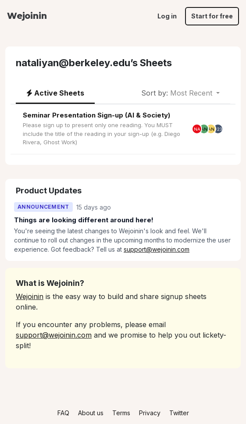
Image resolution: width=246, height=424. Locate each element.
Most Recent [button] (177, 93)
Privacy (149, 413)
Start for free (212, 16)
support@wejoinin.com (156, 249)
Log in (167, 16)
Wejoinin (26, 16)
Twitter (179, 413)
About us (90, 413)
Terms (121, 413)
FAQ (63, 413)
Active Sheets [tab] (55, 93)
